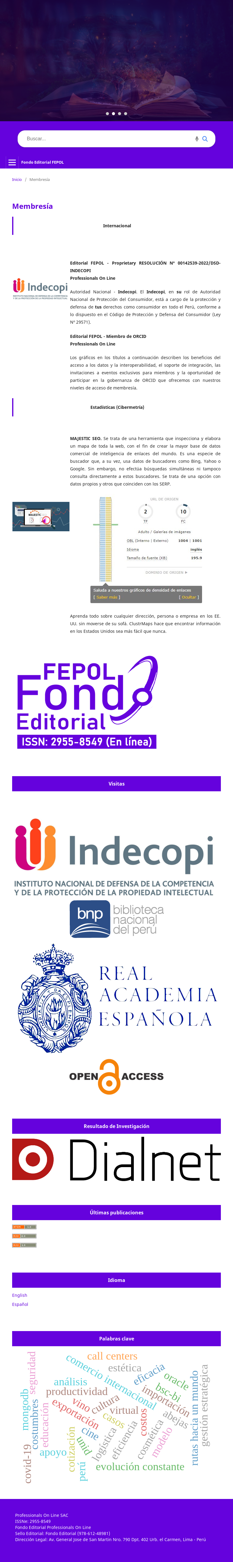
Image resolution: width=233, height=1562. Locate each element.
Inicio (17, 179)
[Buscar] (117, 138)
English (19, 1295)
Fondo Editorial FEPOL (42, 162)
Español (20, 1304)
